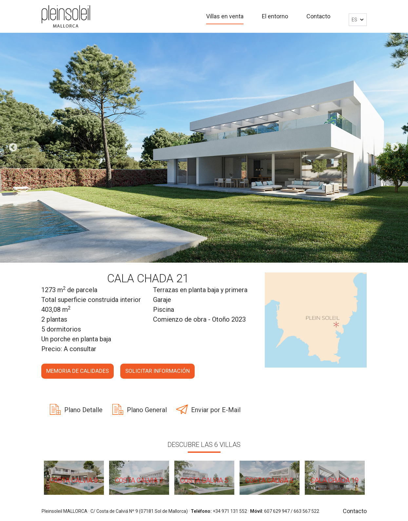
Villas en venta (224, 16)
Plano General (147, 410)
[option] (204, 148)
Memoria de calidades (77, 371)
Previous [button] (13, 147)
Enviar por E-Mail (216, 410)
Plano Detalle (83, 410)
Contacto (318, 16)
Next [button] (395, 147)
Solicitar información (157, 371)
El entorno (275, 16)
